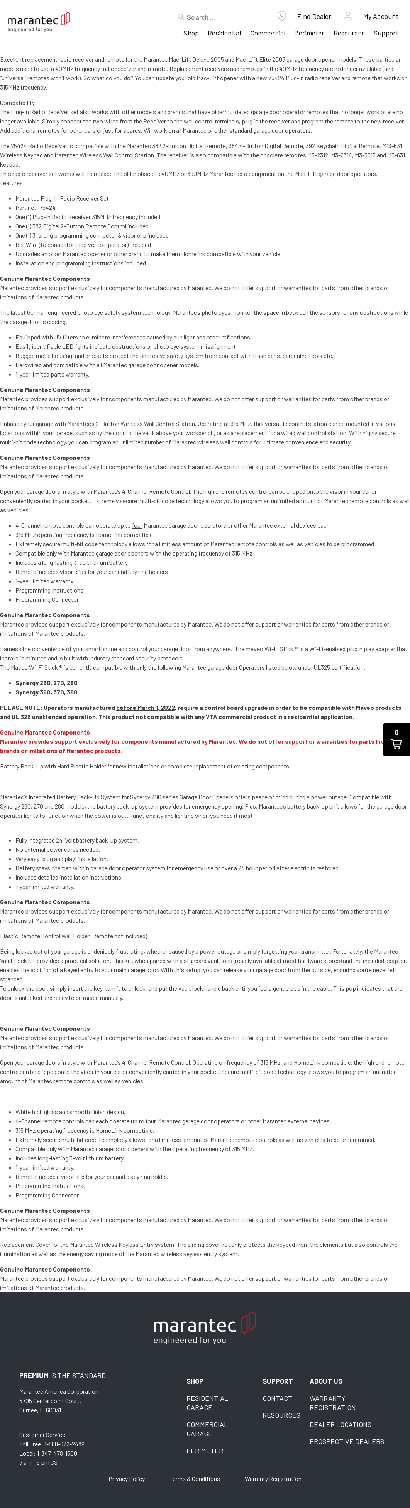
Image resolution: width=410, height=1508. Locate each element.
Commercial (267, 33)
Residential (224, 33)
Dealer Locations (340, 1424)
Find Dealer (314, 16)
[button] (396, 739)
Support (386, 33)
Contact (277, 1398)
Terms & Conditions (194, 1478)
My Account (380, 16)
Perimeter (309, 33)
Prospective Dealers (347, 1441)
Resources (349, 33)
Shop (190, 33)
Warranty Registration (273, 1478)
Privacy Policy (126, 1478)
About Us (326, 1381)
